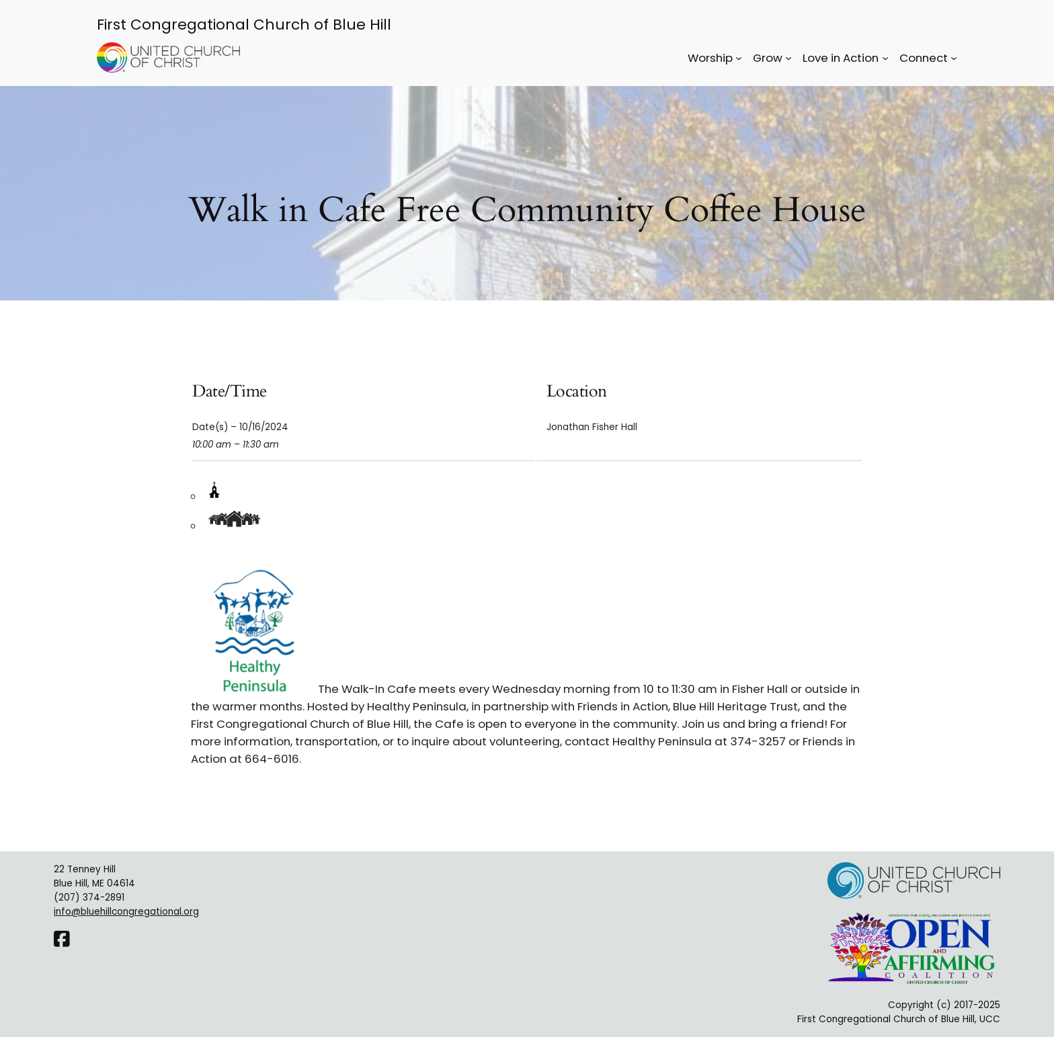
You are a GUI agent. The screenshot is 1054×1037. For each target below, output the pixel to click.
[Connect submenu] (953, 57)
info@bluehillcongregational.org (126, 911)
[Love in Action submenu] (885, 57)
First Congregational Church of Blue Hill (244, 24)
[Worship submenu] (738, 57)
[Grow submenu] (788, 57)
